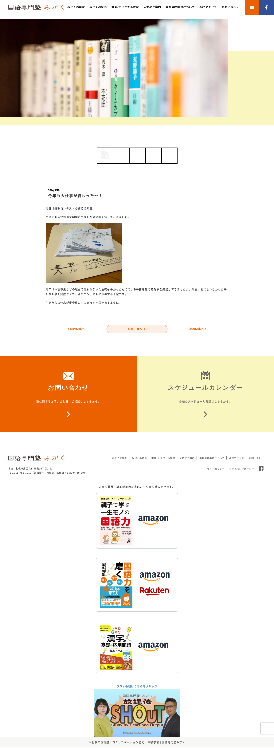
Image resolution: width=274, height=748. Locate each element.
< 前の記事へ (76, 329)
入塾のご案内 (152, 7)
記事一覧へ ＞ (137, 329)
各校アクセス (208, 7)
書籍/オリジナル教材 (125, 7)
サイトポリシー (216, 469)
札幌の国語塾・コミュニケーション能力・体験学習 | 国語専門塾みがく (138, 743)
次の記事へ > (198, 329)
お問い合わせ (230, 7)
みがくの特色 (98, 7)
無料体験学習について (180, 7)
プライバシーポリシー (241, 469)
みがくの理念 (76, 7)
